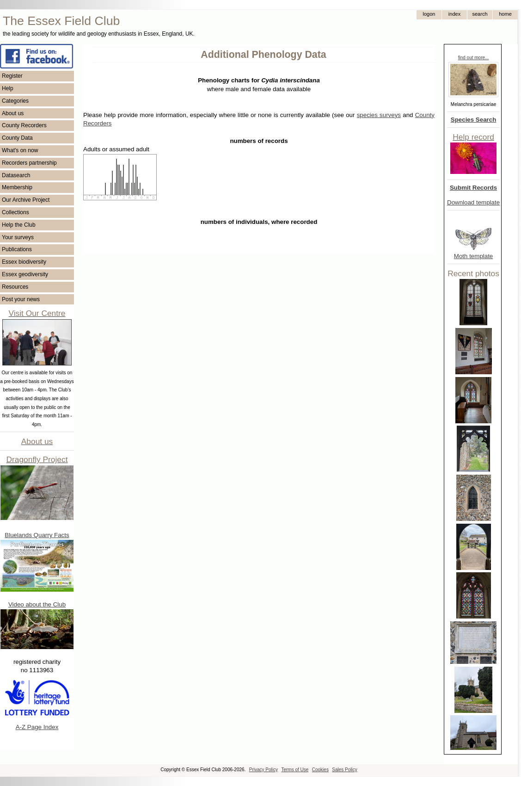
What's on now (20, 150)
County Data (17, 138)
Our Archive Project (25, 200)
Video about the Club (37, 604)
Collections (15, 212)
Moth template (473, 256)
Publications (17, 249)
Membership (17, 187)
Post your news (21, 299)
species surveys (379, 114)
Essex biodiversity (24, 262)
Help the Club (19, 225)
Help (7, 88)
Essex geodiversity (25, 274)
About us (13, 113)
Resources (15, 287)
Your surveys (18, 237)
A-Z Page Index (37, 727)
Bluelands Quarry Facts (37, 535)
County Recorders (24, 125)
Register (12, 76)
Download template (473, 202)
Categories (15, 101)
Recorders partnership (29, 163)
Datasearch (16, 175)
